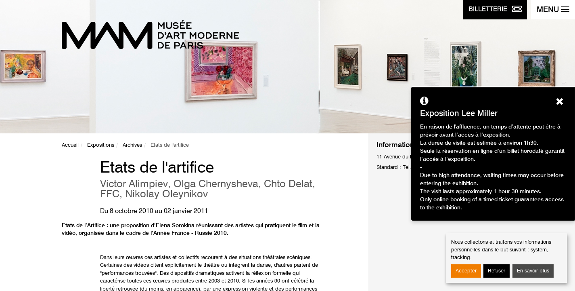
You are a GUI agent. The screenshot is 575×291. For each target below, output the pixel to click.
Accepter (466, 271)
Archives (132, 145)
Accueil (70, 145)
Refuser (496, 271)
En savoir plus (533, 271)
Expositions (100, 145)
